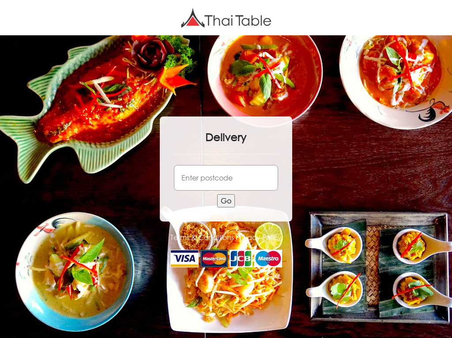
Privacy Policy (259, 237)
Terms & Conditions (202, 237)
